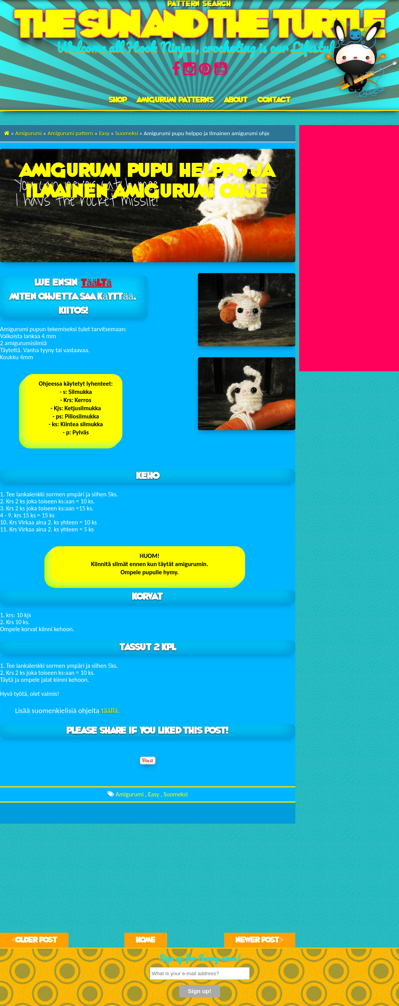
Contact (274, 100)
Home (145, 940)
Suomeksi (126, 133)
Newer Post (257, 940)
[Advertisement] (349, 242)
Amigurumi (28, 133)
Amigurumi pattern (70, 133)
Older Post (36, 940)
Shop (118, 100)
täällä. (110, 710)
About (235, 100)
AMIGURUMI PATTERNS (175, 100)
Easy (104, 133)
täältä (96, 283)
